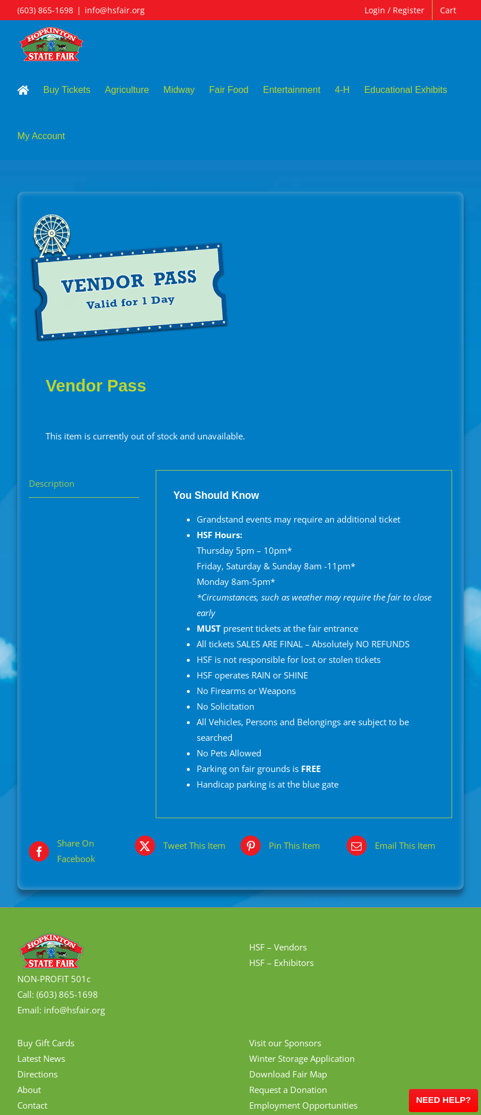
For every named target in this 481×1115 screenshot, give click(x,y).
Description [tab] (51, 483)
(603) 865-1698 (45, 10)
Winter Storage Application (302, 1058)
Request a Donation (288, 1089)
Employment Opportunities (303, 1105)
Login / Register (394, 10)
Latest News (41, 1058)
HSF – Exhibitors (281, 962)
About (29, 1089)
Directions (37, 1074)
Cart (448, 10)
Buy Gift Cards (45, 1043)
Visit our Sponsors (285, 1043)
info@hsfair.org (115, 10)
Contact (32, 1105)
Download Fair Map (288, 1074)
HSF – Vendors (278, 947)
